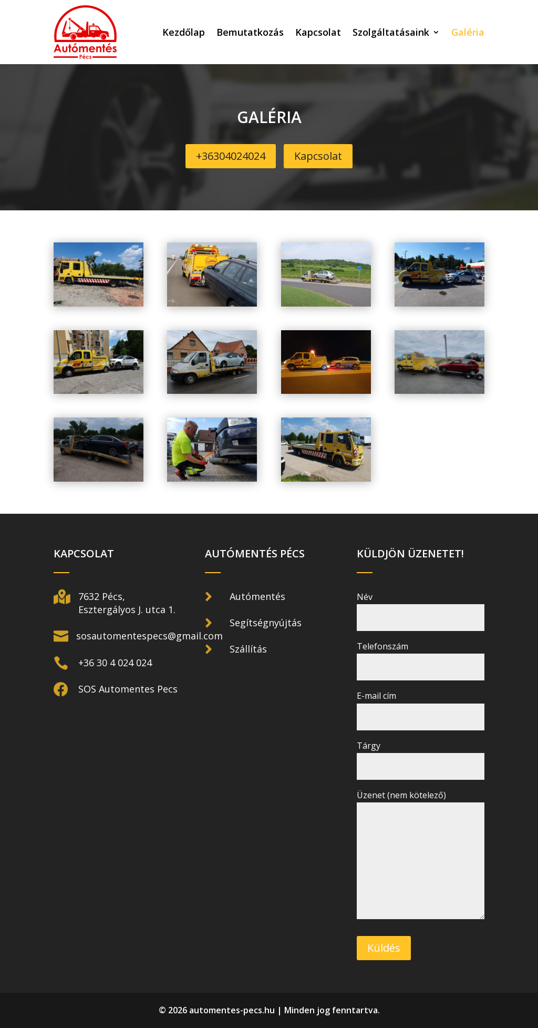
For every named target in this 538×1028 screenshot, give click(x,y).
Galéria (467, 32)
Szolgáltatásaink (391, 32)
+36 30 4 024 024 (115, 662)
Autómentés (257, 596)
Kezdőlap (183, 32)
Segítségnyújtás (266, 622)
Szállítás (248, 649)
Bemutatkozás (250, 32)
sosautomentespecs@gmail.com (149, 635)
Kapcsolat (318, 32)
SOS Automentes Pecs (128, 689)
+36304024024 (230, 156)
